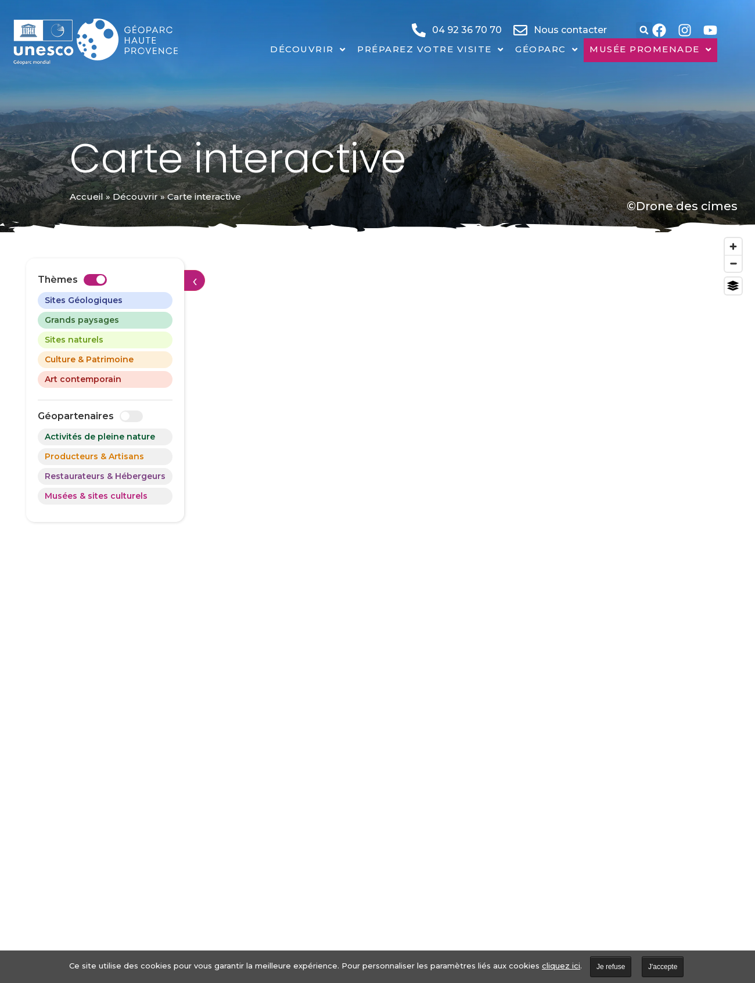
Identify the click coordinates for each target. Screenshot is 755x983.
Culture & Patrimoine (89, 359)
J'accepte (662, 967)
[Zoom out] (733, 263)
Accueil (86, 196)
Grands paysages (82, 320)
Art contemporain (83, 379)
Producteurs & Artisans (94, 456)
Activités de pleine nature (100, 436)
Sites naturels (74, 339)
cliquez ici (561, 965)
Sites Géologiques (84, 300)
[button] (644, 30)
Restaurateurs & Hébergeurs (105, 476)
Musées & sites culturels (96, 496)
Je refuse (610, 967)
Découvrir (135, 196)
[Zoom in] (733, 246)
